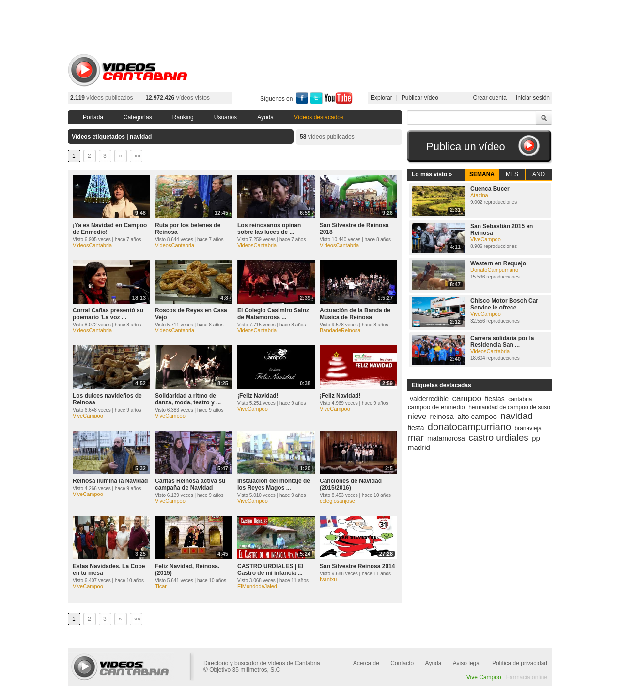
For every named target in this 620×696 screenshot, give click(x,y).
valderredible (429, 398)
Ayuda (265, 117)
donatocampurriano (469, 426)
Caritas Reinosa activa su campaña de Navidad (190, 484)
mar (416, 438)
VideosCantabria (92, 245)
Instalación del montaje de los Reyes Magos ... (273, 484)
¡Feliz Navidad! (258, 395)
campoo (466, 398)
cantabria (520, 399)
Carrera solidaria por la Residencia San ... (502, 341)
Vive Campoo (483, 677)
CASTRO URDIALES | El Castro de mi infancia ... (270, 569)
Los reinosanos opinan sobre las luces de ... (269, 228)
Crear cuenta (489, 97)
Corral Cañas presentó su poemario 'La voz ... (108, 314)
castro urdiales (498, 438)
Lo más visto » (432, 174)
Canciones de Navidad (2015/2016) (351, 484)
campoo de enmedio (436, 407)
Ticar (161, 586)
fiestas (494, 398)
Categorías (138, 117)
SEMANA (482, 174)
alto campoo (477, 416)
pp (536, 438)
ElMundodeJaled (257, 586)
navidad (516, 416)
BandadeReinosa (340, 330)
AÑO (538, 174)
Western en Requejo (498, 263)
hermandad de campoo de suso (509, 407)
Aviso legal (467, 663)
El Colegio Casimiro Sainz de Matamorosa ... (273, 314)
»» (137, 156)
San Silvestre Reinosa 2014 (357, 566)
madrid (419, 447)
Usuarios (225, 117)
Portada (93, 117)
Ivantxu (328, 579)
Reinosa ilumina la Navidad (110, 481)
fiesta (416, 428)
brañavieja (528, 428)
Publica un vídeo (465, 146)
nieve (417, 416)
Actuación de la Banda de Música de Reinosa (355, 314)
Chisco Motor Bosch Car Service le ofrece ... (504, 304)
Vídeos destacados (318, 117)
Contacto (402, 663)
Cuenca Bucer (490, 189)
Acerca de (366, 663)
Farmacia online (526, 677)
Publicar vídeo (420, 97)
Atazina (479, 195)
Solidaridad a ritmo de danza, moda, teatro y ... (188, 399)
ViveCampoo (88, 415)
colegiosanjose (337, 501)
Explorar (381, 97)
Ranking (183, 117)
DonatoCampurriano (494, 270)
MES (512, 174)
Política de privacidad (519, 663)
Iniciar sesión (533, 97)
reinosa (442, 416)
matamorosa (446, 438)
